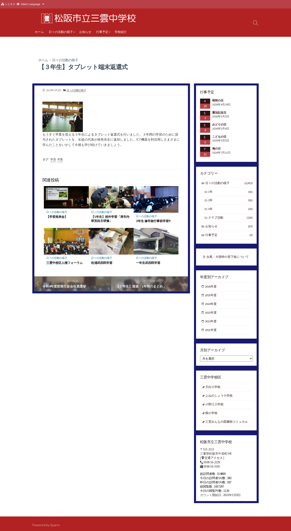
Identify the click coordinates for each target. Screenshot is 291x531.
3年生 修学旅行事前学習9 (153, 221)
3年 (230, 209)
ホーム (39, 32)
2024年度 (211, 305)
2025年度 (211, 296)
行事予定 (102, 32)
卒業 (60, 159)
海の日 (216, 148)
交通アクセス (214, 460)
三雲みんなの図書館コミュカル (227, 424)
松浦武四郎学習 (101, 262)
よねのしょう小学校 (219, 398)
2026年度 (211, 288)
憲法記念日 (219, 112)
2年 (230, 201)
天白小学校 (213, 389)
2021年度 (211, 332)
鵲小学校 (212, 415)
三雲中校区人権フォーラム (64, 262)
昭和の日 (218, 100)
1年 (230, 192)
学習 (53, 159)
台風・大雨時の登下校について (227, 258)
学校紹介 (121, 32)
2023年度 (211, 314)
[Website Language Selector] (32, 4)
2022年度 (211, 323)
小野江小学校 (215, 407)
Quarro (55, 525)
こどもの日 (219, 136)
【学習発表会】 (56, 216)
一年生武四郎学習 (148, 262)
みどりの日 (219, 124)
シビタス (10, 4)
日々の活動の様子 (61, 32)
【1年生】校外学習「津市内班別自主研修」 (110, 218)
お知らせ (85, 32)
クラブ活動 (230, 218)
